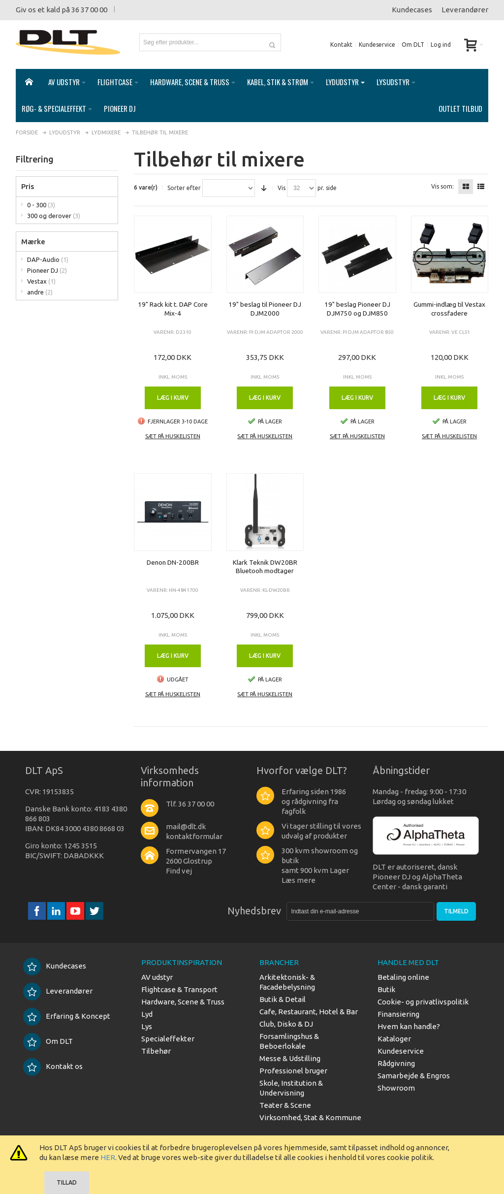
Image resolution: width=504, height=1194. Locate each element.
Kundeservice (377, 44)
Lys (146, 1026)
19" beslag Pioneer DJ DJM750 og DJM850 (357, 308)
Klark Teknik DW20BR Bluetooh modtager (265, 566)
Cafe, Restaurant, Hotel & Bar (308, 1011)
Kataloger (394, 1038)
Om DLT (413, 44)
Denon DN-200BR (173, 562)
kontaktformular (194, 836)
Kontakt (341, 44)
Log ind (441, 44)
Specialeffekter (167, 1038)
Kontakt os (53, 1066)
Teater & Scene (285, 1105)
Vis (281, 188)
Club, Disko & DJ (286, 1024)
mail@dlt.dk (186, 826)
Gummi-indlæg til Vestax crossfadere (449, 308)
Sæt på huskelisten (172, 436)
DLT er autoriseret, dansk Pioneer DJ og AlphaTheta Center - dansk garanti (417, 877)
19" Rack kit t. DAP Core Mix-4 (173, 308)
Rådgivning (396, 1063)
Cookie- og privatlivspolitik (423, 1002)
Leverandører (464, 9)
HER (107, 1157)
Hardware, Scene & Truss (182, 1002)
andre (40, 292)
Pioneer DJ (47, 270)
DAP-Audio (47, 259)
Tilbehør (156, 1051)
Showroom (396, 1088)
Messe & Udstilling (289, 1058)
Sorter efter (184, 188)
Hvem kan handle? (409, 1026)
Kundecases (412, 9)
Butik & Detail (282, 999)
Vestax (41, 281)
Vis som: (442, 187)
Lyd (147, 1014)
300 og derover (53, 215)
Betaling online (403, 977)
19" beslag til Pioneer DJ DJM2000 (264, 308)
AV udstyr (157, 977)
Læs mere (298, 880)
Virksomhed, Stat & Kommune (310, 1117)
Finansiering (398, 1014)
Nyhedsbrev (254, 910)
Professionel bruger (293, 1070)
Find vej (179, 871)
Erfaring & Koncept (66, 1016)
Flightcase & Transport (179, 989)
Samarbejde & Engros (414, 1075)
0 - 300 (41, 204)
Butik (386, 989)
